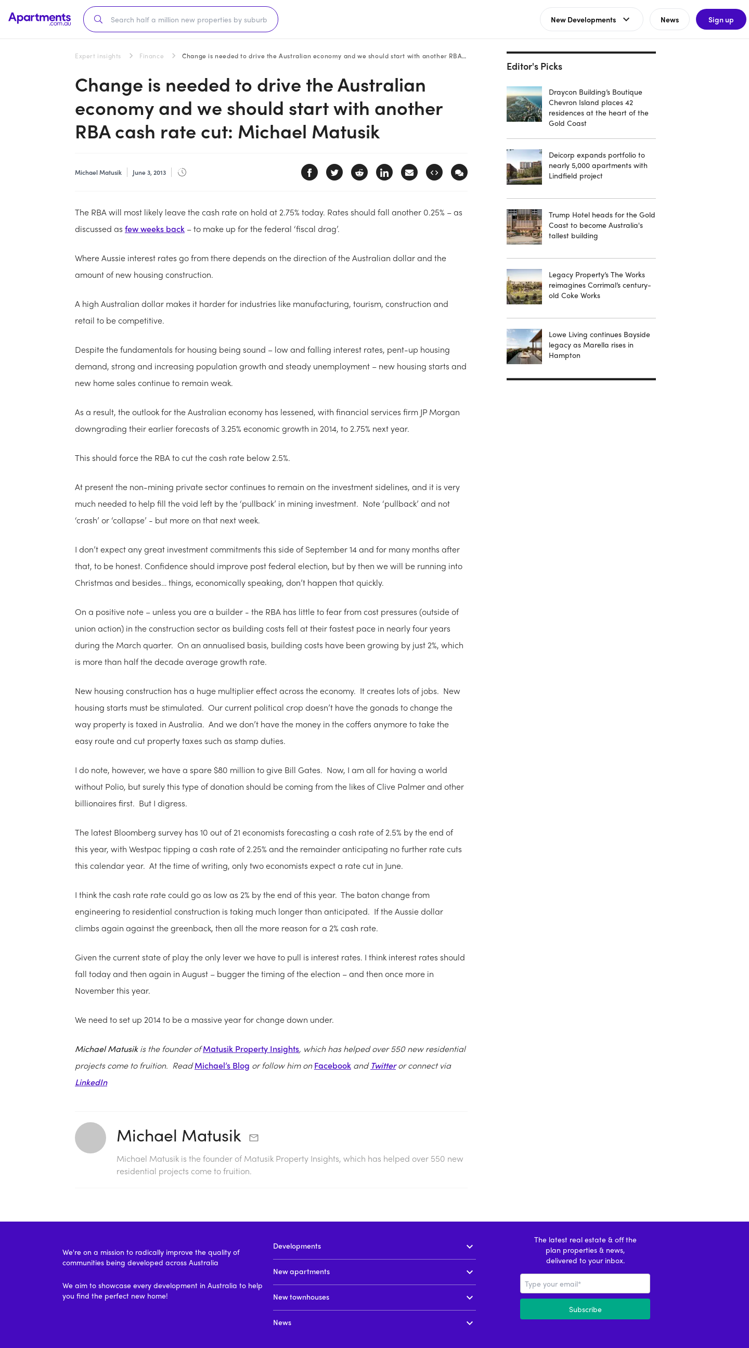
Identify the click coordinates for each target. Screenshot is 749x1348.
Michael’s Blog (222, 1065)
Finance (151, 55)
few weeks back (155, 229)
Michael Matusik (179, 1135)
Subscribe (585, 1309)
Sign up (715, 19)
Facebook (332, 1065)
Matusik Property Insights (251, 1049)
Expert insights (98, 55)
